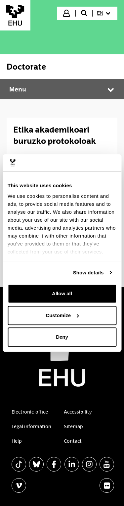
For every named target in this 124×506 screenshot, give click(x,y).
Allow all (62, 293)
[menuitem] (104, 13)
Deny (62, 337)
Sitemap (73, 426)
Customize (62, 315)
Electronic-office (30, 412)
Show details (88, 272)
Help (17, 441)
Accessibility (78, 412)
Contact (73, 441)
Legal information (31, 426)
